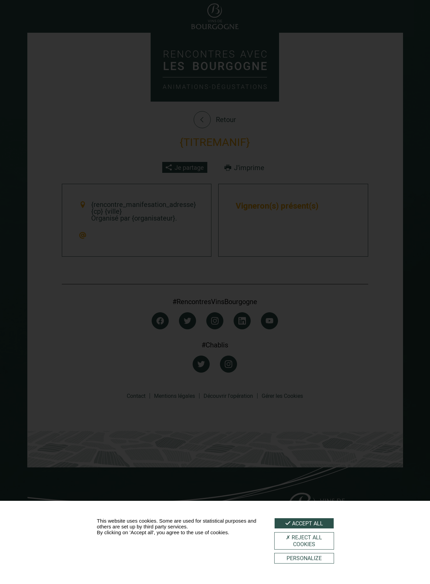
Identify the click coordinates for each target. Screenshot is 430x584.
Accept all (304, 523)
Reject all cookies (304, 541)
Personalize (304, 558)
